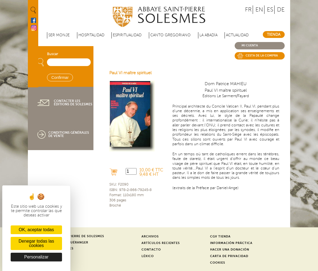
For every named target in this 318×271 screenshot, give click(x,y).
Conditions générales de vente (68, 134)
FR (248, 10)
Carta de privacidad (229, 256)
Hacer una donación (229, 249)
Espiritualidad (127, 35)
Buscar (52, 54)
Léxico (148, 256)
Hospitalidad (91, 35)
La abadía (208, 35)
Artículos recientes (161, 243)
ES (270, 10)
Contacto (151, 249)
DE (281, 10)
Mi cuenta (250, 45)
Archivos (150, 236)
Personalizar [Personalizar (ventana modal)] (36, 257)
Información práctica (231, 243)
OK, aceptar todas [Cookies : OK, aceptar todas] (36, 229)
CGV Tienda (220, 236)
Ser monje (59, 35)
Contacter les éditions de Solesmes (73, 102)
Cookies (217, 262)
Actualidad (237, 35)
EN (259, 10)
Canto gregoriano (170, 35)
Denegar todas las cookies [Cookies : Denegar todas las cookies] (36, 243)
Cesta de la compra (262, 55)
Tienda (274, 34)
